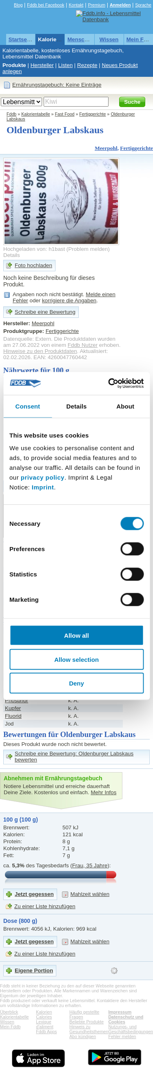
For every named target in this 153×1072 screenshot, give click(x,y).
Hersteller (42, 65)
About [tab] (125, 405)
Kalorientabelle (57, 39)
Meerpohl (106, 148)
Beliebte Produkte (86, 1021)
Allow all (76, 635)
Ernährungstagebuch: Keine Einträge (57, 85)
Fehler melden (122, 1036)
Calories (44, 1016)
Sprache (143, 4)
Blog (18, 4)
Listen (65, 65)
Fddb (11, 114)
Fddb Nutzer (83, 345)
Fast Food (65, 114)
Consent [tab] (27, 405)
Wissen (109, 39)
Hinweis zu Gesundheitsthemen (88, 1029)
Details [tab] (77, 405)
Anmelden (120, 4)
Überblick (9, 1011)
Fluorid (13, 716)
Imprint (43, 487)
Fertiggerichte (92, 114)
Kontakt (76, 4)
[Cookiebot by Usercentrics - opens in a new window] (109, 383)
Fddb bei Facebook (45, 4)
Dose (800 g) (20, 921)
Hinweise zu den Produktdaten (40, 351)
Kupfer (13, 708)
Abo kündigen (82, 1036)
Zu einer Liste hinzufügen (44, 906)
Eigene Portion (34, 970)
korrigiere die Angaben (69, 300)
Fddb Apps (46, 1031)
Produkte (14, 65)
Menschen (80, 39)
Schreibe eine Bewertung (45, 312)
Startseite (21, 39)
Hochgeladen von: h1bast (34, 249)
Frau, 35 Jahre (90, 865)
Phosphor (16, 700)
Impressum (119, 1011)
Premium (96, 4)
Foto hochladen (33, 265)
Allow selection (76, 659)
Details (11, 255)
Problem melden (88, 249)
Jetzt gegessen (34, 894)
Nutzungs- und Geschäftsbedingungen (130, 1029)
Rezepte (87, 65)
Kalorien (44, 1011)
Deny (76, 683)
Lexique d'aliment (44, 1024)
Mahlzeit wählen (90, 894)
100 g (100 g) (20, 819)
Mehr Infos (103, 792)
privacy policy (42, 477)
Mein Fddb (10, 1026)
